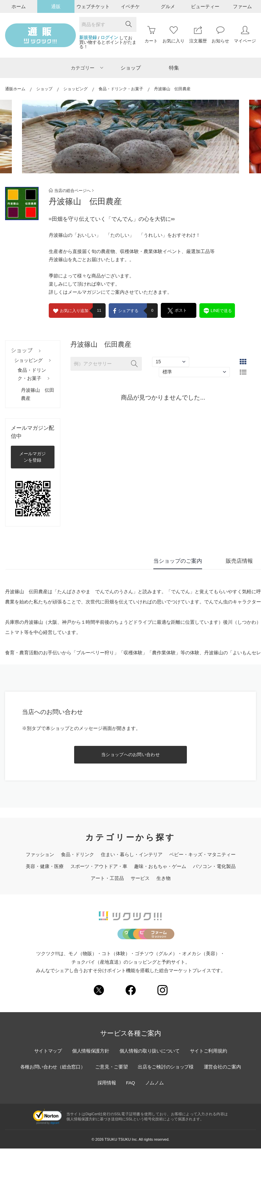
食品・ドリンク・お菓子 (121, 88)
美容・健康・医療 (45, 866)
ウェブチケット (93, 6)
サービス (140, 878)
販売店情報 (239, 561)
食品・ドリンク (77, 854)
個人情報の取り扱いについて (150, 1079)
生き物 (163, 878)
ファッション (40, 854)
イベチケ (130, 6)
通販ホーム (15, 88)
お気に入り (173, 34)
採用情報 (105, 1111)
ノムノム (155, 1111)
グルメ (168, 6)
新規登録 (88, 37)
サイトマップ (46, 1079)
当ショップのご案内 (177, 561)
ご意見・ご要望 (111, 1095)
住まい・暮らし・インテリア (131, 854)
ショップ (131, 68)
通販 (56, 6)
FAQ (130, 1111)
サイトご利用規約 (210, 1079)
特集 (174, 68)
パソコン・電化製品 (214, 866)
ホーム (19, 6)
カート (151, 34)
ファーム (242, 6)
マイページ (245, 34)
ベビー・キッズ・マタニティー (202, 854)
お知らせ (220, 34)
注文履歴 (198, 34)
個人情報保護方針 (90, 1079)
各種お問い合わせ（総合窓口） (51, 1095)
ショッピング (75, 88)
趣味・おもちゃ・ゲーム (160, 866)
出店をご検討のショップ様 (166, 1095)
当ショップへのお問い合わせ (130, 754)
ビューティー (205, 6)
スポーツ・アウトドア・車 (98, 866)
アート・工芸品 (107, 878)
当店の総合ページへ (71, 190)
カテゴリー (87, 68)
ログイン (109, 37)
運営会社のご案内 (224, 1095)
